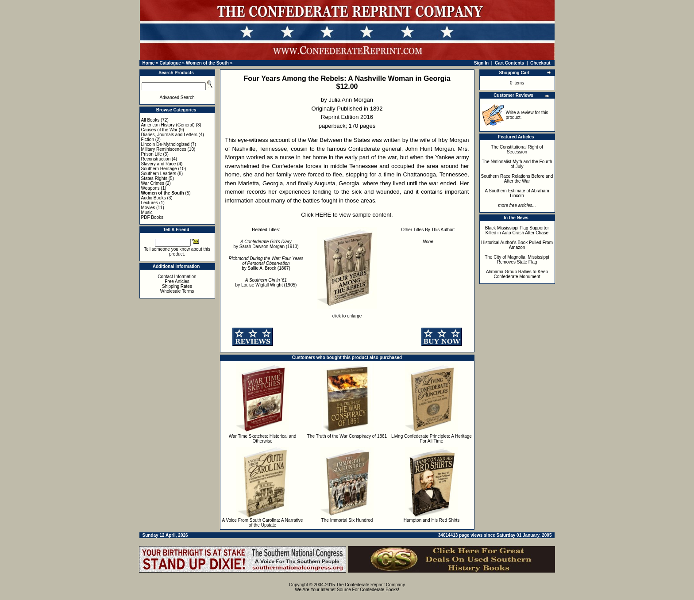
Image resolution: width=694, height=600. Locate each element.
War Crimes (152, 183)
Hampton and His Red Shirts (432, 520)
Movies (148, 207)
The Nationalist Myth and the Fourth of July (517, 164)
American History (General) (168, 124)
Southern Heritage (159, 168)
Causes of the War (159, 129)
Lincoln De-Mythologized (165, 144)
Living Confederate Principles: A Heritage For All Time (431, 438)
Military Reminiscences (163, 149)
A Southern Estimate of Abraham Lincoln (517, 193)
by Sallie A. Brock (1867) (265, 263)
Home (149, 63)
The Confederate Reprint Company (370, 584)
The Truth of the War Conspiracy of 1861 (347, 436)
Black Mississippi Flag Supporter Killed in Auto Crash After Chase (517, 230)
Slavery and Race (158, 163)
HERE (323, 214)
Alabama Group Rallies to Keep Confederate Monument (517, 274)
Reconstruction (156, 159)
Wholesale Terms (177, 291)
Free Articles (177, 281)
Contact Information (177, 276)
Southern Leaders (159, 173)
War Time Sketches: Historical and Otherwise (262, 438)
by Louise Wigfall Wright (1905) (266, 282)
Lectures (149, 202)
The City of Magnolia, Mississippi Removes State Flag (517, 259)
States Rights (154, 178)
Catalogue (170, 63)
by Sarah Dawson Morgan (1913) (265, 244)
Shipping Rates (177, 286)
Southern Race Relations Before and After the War (517, 178)
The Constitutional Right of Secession (517, 149)
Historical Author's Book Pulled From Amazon (517, 245)
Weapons (150, 188)
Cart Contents (509, 63)
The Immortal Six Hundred (347, 520)
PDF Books (152, 217)
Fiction (147, 139)
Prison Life (151, 154)
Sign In (481, 63)
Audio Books (153, 197)
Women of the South (207, 63)
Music (147, 212)
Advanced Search (177, 97)
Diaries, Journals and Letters (169, 134)
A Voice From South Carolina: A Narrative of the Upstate (262, 522)
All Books (150, 120)
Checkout (540, 63)
